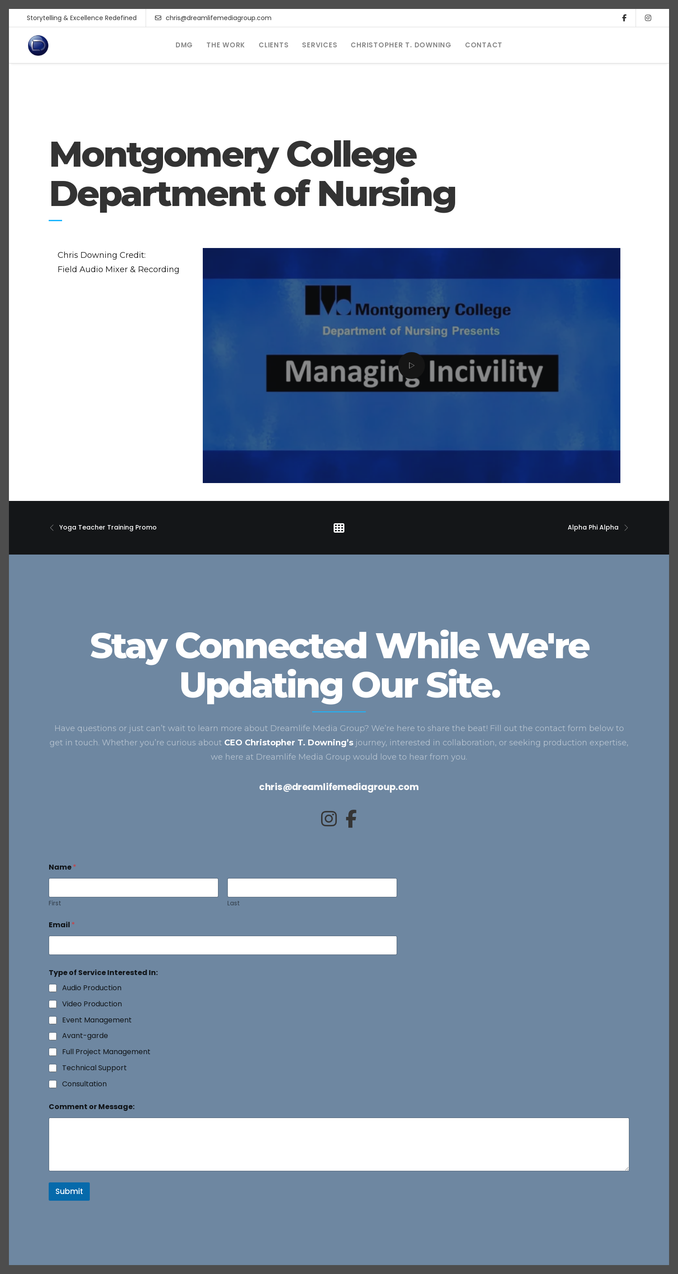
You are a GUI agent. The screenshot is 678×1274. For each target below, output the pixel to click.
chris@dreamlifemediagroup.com (213, 18)
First (55, 903)
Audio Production (91, 988)
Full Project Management (106, 1052)
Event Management (97, 1020)
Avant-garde (85, 1036)
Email (62, 925)
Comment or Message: (91, 1106)
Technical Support (94, 1068)
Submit (69, 1191)
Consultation (84, 1084)
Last (233, 903)
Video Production (92, 1004)
